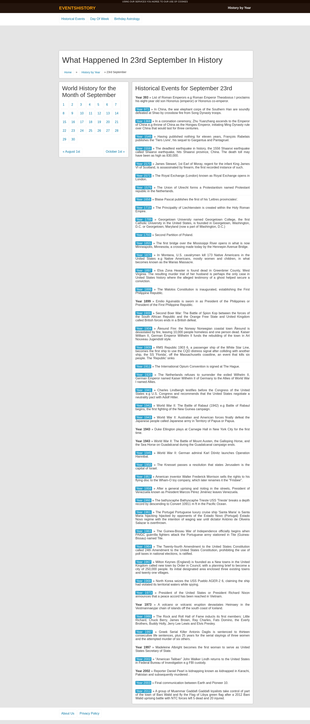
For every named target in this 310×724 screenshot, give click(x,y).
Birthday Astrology (127, 19)
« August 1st (71, 151)
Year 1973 (144, 592)
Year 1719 (143, 207)
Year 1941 (143, 390)
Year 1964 (143, 546)
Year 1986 (143, 616)
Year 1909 (143, 347)
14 (116, 113)
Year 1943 (143, 417)
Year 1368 (143, 121)
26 (99, 130)
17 (82, 122)
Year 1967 (143, 562)
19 (99, 122)
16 (73, 122)
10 (82, 113)
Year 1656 (143, 199)
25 (90, 130)
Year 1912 (143, 366)
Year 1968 (143, 581)
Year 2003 (143, 683)
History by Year (239, 7)
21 (116, 122)
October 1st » (115, 151)
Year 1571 (143, 175)
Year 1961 (143, 512)
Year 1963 (143, 531)
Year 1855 (143, 243)
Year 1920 (144, 374)
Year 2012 (143, 691)
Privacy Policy (89, 713)
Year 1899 (143, 289)
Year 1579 (143, 187)
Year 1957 (143, 476)
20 (108, 122)
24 (82, 130)
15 (64, 122)
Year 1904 (143, 328)
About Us (67, 713)
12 (99, 113)
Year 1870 (143, 255)
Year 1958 (143, 488)
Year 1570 (143, 163)
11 (90, 113)
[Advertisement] (155, 38)
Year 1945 (143, 453)
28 (116, 130)
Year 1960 (143, 500)
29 (64, 139)
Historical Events (73, 19)
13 (108, 113)
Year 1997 (144, 632)
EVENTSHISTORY (77, 8)
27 (108, 130)
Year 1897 (143, 270)
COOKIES (183, 1)
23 (73, 130)
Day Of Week (99, 19)
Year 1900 (143, 313)
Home (68, 72)
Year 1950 (143, 464)
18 (90, 122)
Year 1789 (144, 219)
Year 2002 (143, 659)
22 (64, 130)
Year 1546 (143, 136)
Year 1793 (143, 235)
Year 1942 (143, 405)
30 (73, 139)
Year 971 (142, 109)
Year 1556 (143, 148)
